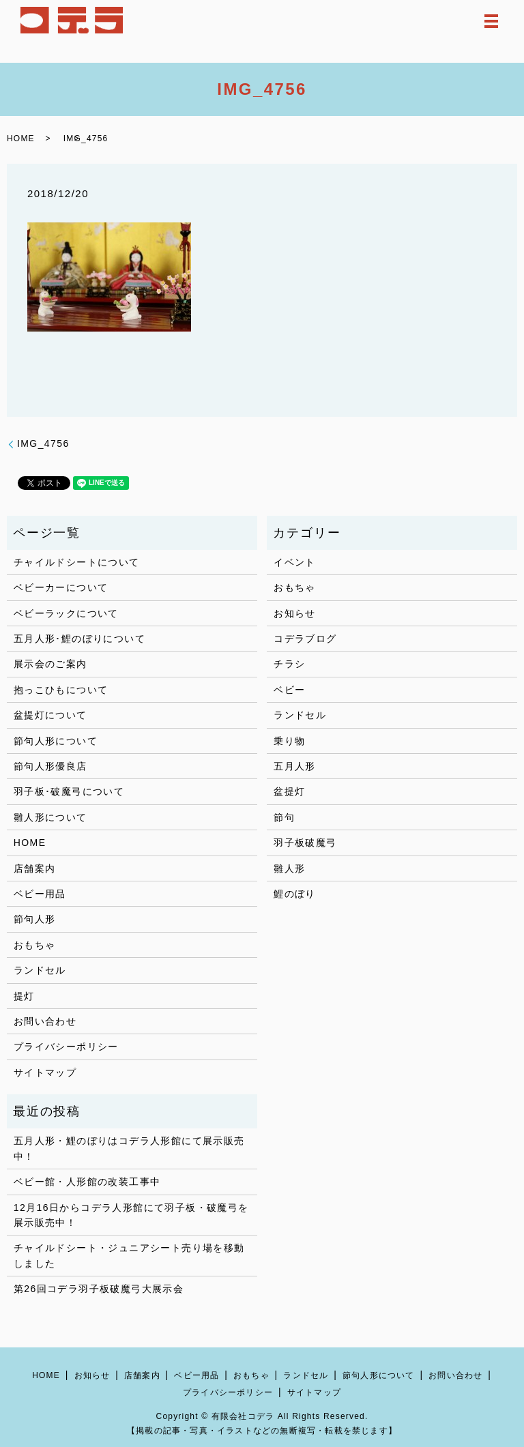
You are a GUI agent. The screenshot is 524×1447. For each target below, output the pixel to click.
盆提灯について (50, 715)
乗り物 (289, 740)
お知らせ (295, 613)
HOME (21, 138)
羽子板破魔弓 (305, 842)
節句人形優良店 (50, 766)
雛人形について (50, 817)
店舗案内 (35, 868)
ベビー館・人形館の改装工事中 (87, 1181)
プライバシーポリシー (66, 1046)
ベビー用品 (40, 893)
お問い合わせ (45, 1021)
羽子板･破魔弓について (69, 791)
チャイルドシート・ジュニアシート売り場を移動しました (129, 1255)
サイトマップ (45, 1072)
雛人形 (289, 868)
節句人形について (56, 740)
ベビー (289, 689)
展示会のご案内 (50, 663)
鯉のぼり (295, 893)
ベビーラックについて (66, 613)
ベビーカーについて (61, 587)
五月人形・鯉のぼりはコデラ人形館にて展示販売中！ (129, 1148)
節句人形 (35, 918)
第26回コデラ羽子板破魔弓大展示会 (99, 1288)
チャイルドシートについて (77, 562)
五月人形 (295, 766)
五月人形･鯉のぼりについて (79, 638)
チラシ (289, 663)
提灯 (24, 996)
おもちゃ (35, 944)
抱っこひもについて (61, 689)
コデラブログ (305, 638)
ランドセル (40, 970)
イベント (295, 562)
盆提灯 (289, 791)
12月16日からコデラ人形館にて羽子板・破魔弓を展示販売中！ (131, 1215)
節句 (284, 817)
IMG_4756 (43, 443)
